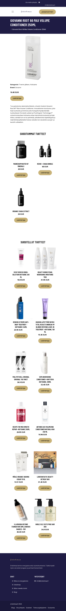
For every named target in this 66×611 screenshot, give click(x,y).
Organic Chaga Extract (21, 211)
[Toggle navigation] (12, 11)
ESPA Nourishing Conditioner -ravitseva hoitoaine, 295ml (45, 379)
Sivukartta (51, 608)
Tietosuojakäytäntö (39, 608)
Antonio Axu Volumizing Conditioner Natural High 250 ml (45, 429)
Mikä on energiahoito (21, 581)
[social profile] (39, 2)
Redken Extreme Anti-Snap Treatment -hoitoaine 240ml (21, 324)
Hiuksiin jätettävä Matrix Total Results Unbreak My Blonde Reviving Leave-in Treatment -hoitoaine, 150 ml (45, 327)
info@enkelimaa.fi (50, 5)
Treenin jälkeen (24, 84)
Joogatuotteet (47, 12)
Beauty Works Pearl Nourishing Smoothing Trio (45, 274)
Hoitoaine (33, 84)
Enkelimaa (17, 585)
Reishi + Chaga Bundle (45, 164)
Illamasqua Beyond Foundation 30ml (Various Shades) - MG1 (21, 526)
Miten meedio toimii (20, 588)
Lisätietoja (17, 98)
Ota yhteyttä (20, 608)
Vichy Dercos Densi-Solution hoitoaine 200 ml (20, 274)
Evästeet (29, 608)
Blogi (15, 592)
